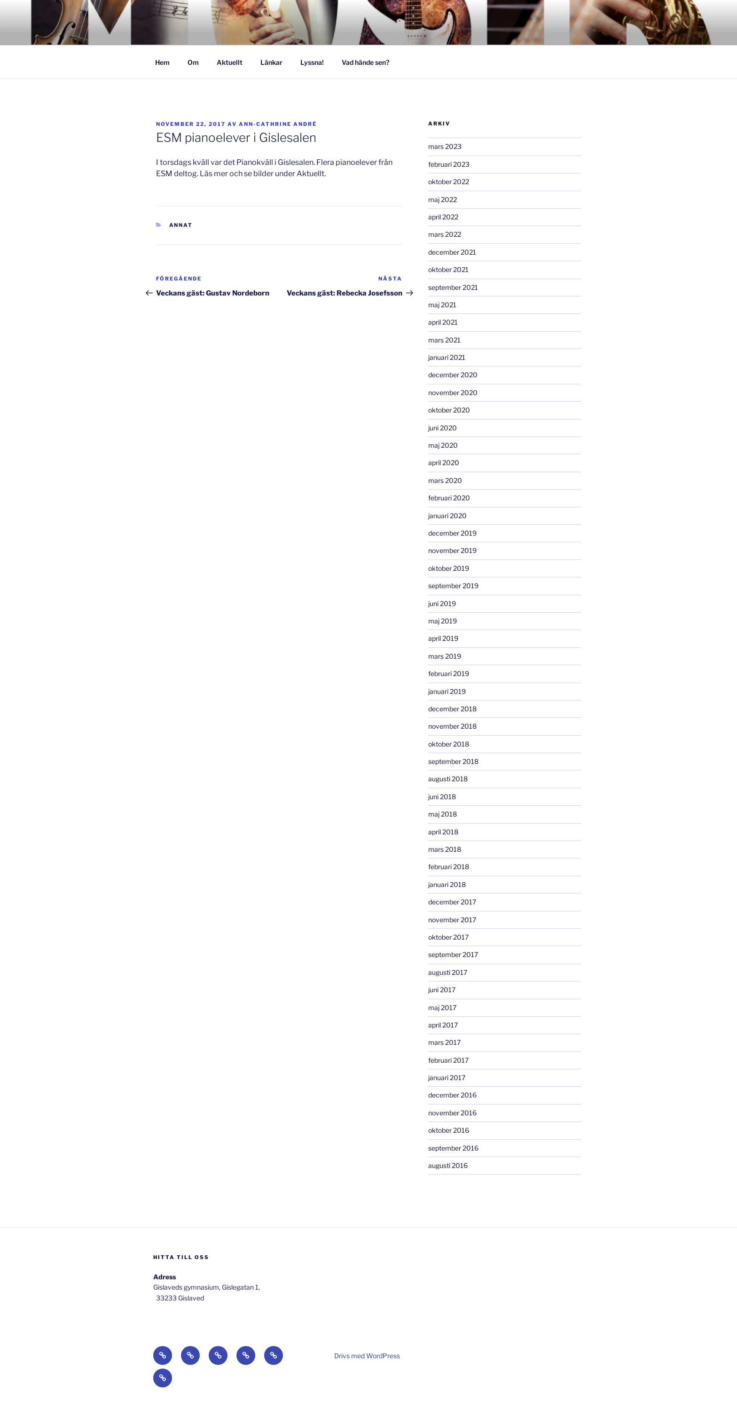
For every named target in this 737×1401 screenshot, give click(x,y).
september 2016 (453, 1148)
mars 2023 (445, 146)
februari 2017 (448, 1060)
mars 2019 (444, 656)
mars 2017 (444, 1042)
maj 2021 (442, 305)
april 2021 (443, 322)
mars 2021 (444, 340)
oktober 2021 (448, 269)
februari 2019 (448, 673)
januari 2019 (447, 691)
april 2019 (443, 638)
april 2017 (443, 1025)
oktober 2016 (448, 1130)
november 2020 (453, 393)
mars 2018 (444, 849)
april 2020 (443, 463)
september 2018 (453, 761)
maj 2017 (442, 1008)
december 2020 (453, 375)
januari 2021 (446, 357)
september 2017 (453, 954)
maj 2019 (442, 621)
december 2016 (452, 1095)
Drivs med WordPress (367, 1356)
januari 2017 (446, 1078)
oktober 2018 (448, 744)
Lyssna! (312, 62)
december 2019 (452, 533)
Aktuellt (230, 62)
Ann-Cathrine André (278, 124)
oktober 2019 (448, 568)
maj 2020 (443, 445)
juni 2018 (442, 797)
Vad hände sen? (365, 62)
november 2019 (452, 550)
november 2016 (452, 1113)
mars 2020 (445, 480)
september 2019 (453, 586)
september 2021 (453, 287)
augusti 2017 (447, 972)
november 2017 (452, 920)
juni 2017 (441, 990)
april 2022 (443, 217)
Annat (181, 225)
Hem (162, 62)
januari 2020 (447, 516)
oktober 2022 (448, 182)
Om (193, 62)
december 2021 (452, 252)
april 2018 (443, 832)
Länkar (271, 62)
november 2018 (452, 726)
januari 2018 (447, 884)
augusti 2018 (448, 779)
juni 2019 (442, 603)
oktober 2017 (448, 937)
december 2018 (452, 709)
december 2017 (452, 902)
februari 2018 (448, 867)
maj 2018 (442, 814)
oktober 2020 (449, 410)
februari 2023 (449, 164)
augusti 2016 (448, 1165)
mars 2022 (444, 234)
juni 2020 (442, 428)
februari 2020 (449, 498)
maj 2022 (442, 199)
